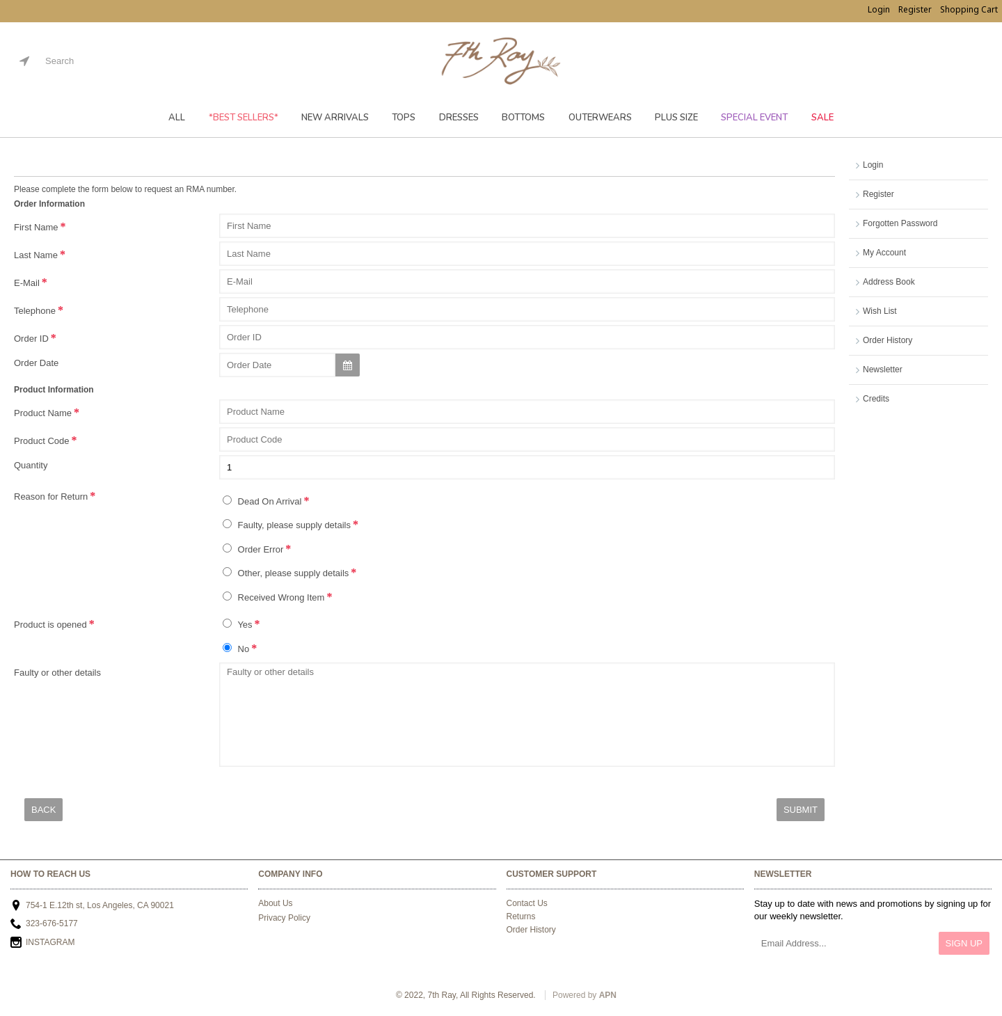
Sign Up (964, 943)
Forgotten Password (900, 223)
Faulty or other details (57, 672)
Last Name (36, 255)
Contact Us (527, 903)
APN (608, 995)
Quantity (30, 465)
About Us (275, 903)
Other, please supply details (286, 572)
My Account (884, 252)
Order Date (36, 363)
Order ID (31, 338)
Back (43, 809)
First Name (36, 227)
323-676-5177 (44, 924)
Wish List (880, 311)
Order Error (253, 549)
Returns (521, 916)
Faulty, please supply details (287, 524)
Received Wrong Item (273, 597)
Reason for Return (51, 496)
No (236, 648)
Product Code (42, 441)
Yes (238, 624)
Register (878, 194)
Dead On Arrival (262, 501)
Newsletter (882, 369)
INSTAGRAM (42, 943)
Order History (887, 340)
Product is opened (50, 624)
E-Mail (27, 283)
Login (873, 165)
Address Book (889, 282)
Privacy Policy (284, 918)
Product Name (43, 413)
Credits (876, 399)
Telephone (35, 310)
